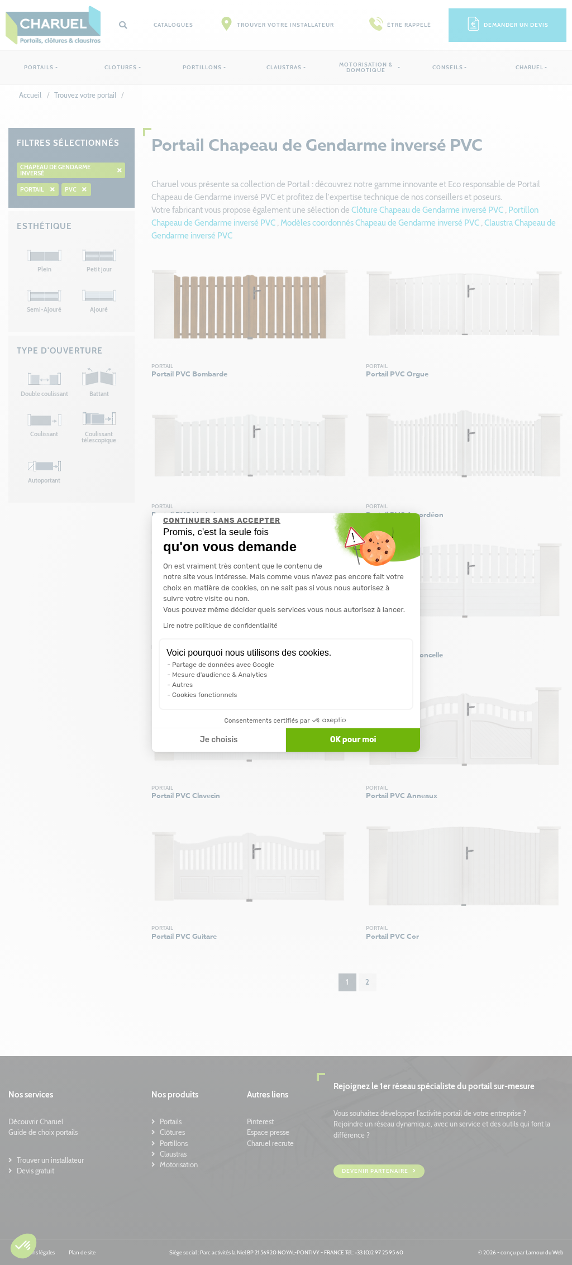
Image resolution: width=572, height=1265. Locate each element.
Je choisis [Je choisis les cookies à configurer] (219, 739)
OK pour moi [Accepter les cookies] (353, 739)
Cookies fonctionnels (204, 695)
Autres (182, 685)
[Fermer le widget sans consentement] (222, 520)
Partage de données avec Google (223, 665)
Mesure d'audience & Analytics (219, 675)
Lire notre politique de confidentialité (220, 625)
